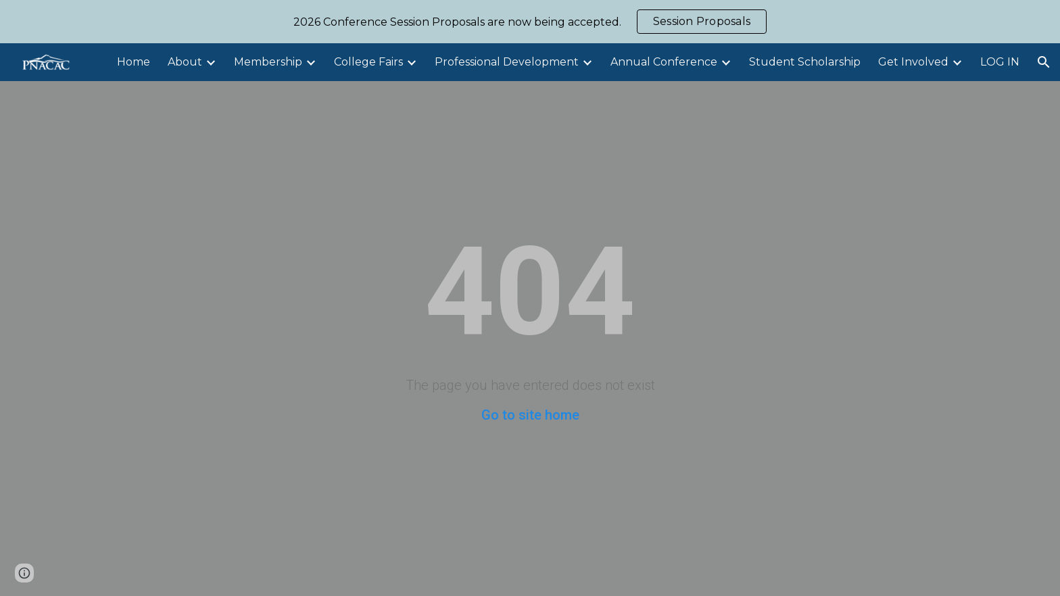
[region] (530, 21)
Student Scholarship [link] (805, 61)
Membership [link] (268, 61)
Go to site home (530, 415)
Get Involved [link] (913, 61)
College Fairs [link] (368, 61)
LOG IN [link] (999, 61)
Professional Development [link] (507, 61)
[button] (1044, 62)
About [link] (185, 61)
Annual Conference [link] (663, 61)
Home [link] (133, 61)
